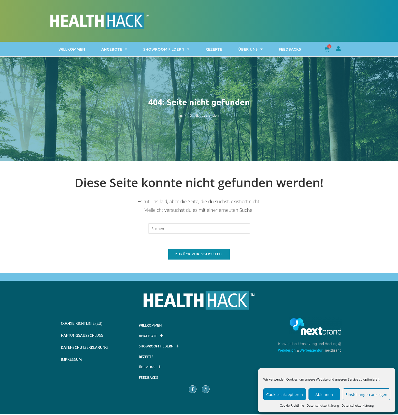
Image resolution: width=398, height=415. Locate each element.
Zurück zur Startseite (199, 254)
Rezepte (213, 49)
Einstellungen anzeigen (366, 394)
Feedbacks (290, 49)
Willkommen (71, 49)
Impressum (71, 360)
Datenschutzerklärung (323, 405)
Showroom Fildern (166, 49)
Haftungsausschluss (82, 336)
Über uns (250, 49)
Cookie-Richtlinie (292, 405)
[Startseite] (181, 115)
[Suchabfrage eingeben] (199, 228)
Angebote (114, 49)
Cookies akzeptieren (284, 394)
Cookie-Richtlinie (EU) (82, 324)
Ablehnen (324, 394)
